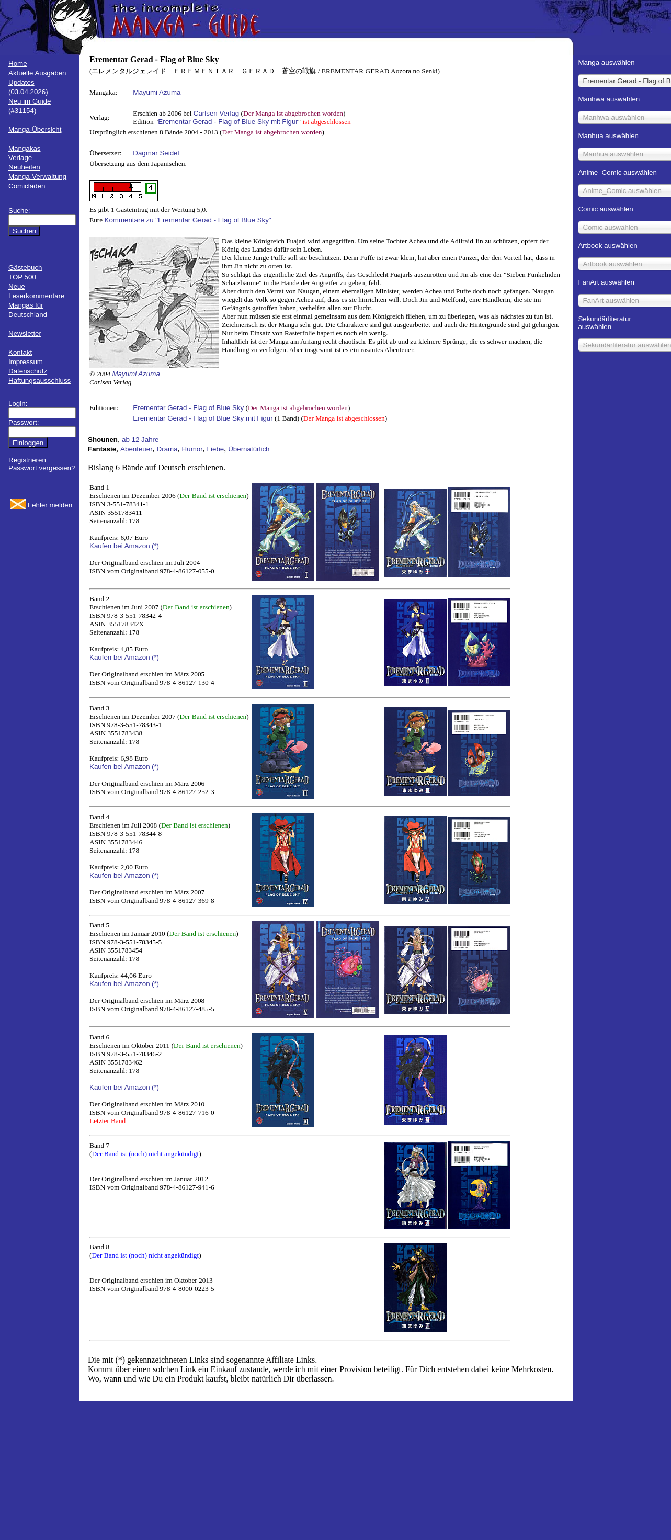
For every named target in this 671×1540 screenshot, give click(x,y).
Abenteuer (136, 449)
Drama (167, 449)
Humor (192, 449)
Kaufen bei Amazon (119, 546)
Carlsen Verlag (216, 113)
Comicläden (26, 186)
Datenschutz (27, 371)
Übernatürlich (248, 449)
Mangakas (24, 148)
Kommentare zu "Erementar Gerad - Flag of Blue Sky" (188, 220)
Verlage (20, 158)
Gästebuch (25, 267)
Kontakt (20, 352)
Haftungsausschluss (39, 380)
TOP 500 (22, 277)
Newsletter (24, 333)
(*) (155, 546)
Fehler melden (50, 505)
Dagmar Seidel (156, 153)
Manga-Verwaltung (37, 176)
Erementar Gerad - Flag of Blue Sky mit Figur (228, 122)
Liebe (215, 449)
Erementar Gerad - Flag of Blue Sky (188, 408)
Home (17, 63)
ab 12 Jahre (140, 440)
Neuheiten (24, 167)
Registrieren (27, 460)
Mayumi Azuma (156, 92)
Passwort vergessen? (41, 468)
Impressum (25, 362)
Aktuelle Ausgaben (37, 73)
